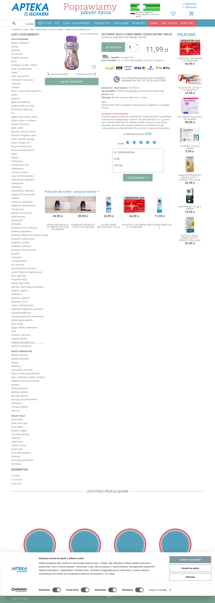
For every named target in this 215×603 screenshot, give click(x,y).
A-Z (57, 23)
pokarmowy (17, 449)
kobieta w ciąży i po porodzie (25, 380)
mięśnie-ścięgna (19, 430)
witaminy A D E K (19, 301)
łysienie (14, 157)
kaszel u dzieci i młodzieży (23, 120)
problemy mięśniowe (21, 231)
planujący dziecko (19, 392)
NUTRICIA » (134, 87)
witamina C (16, 294)
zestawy (15, 475)
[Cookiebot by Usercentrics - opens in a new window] (19, 597)
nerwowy (15, 438)
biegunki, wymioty (19, 57)
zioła (13, 331)
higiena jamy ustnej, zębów (24, 116)
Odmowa (190, 584)
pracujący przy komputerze (24, 399)
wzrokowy (16, 463)
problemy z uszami (20, 242)
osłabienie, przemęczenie (23, 205)
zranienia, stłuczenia (21, 334)
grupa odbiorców (21, 351)
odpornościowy (18, 445)
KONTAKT (188, 23)
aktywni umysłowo (20, 358)
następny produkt (86, 74)
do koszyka (113, 47)
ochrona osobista (19, 172)
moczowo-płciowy (20, 434)
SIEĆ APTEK (169, 23)
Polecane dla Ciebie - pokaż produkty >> (72, 192)
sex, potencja (17, 264)
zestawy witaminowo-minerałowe (27, 316)
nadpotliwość (17, 168)
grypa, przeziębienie (20, 102)
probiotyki (16, 224)
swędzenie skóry (19, 279)
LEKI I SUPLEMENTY (77, 23)
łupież (14, 153)
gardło (14, 94)
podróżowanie (18, 216)
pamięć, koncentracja (21, 212)
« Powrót (16, 29)
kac (13, 113)
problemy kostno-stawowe (24, 227)
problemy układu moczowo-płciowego (27, 235)
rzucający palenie (19, 406)
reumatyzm (16, 257)
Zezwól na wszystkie (190, 567)
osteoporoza (17, 209)
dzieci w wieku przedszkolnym (25, 373)
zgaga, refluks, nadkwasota (24, 327)
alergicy (15, 362)
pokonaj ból (17, 220)
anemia (14, 46)
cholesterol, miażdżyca (22, 79)
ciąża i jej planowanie (21, 68)
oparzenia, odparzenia (22, 201)
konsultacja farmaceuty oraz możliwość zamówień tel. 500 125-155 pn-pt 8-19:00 (143, 79)
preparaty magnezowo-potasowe (27, 309)
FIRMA (153, 23)
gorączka (15, 98)
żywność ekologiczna (21, 346)
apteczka (15, 50)
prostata (15, 253)
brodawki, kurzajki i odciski (24, 65)
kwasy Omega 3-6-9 (21, 142)
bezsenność (17, 53)
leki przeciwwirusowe (21, 146)
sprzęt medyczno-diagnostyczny (26, 272)
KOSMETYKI (102, 23)
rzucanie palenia (19, 261)
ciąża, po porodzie (20, 76)
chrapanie (16, 83)
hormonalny (17, 419)
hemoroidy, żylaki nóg (21, 109)
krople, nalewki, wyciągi (22, 139)
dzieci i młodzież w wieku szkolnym (27, 377)
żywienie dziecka (19, 338)
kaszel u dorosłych (20, 124)
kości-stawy (17, 426)
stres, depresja (18, 275)
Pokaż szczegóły (158, 597)
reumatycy (16, 403)
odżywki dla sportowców (23, 194)
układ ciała (18, 415)
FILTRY (47, 23)
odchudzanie (17, 183)
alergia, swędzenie (20, 42)
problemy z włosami (21, 246)
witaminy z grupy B (20, 297)
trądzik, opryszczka (20, 283)
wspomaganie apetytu (22, 320)
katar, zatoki (17, 127)
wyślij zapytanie (72, 81)
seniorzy (15, 410)
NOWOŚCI (139, 23)
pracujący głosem (19, 395)
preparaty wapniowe (21, 312)
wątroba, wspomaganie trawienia (27, 286)
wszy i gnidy (17, 323)
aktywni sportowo (19, 355)
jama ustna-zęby (19, 423)
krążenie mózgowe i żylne (23, 135)
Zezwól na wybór (190, 575)
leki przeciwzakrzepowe (22, 150)
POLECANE (121, 23)
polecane (16, 483)
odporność (16, 187)
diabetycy (15, 366)
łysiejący (15, 384)
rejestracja (190, 7)
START (25, 29)
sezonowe (17, 479)
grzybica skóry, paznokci (23, 105)
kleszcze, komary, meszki (23, 131)
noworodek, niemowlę (22, 369)
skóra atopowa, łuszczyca (23, 268)
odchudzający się (19, 388)
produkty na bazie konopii (23, 249)
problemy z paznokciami (23, 238)
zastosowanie (19, 39)
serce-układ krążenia (21, 452)
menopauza (17, 161)
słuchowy (15, 456)
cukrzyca (15, 87)
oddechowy (16, 441)
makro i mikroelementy (22, 305)
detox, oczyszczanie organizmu (26, 90)
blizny (14, 61)
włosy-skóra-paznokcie (22, 460)
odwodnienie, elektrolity (22, 190)
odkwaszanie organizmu (23, 179)
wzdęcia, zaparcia (19, 290)
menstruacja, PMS (20, 164)
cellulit (14, 72)
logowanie (190, 3)
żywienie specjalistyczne (77, 29)
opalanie (15, 198)
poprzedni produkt (57, 74)
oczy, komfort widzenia (22, 175)
